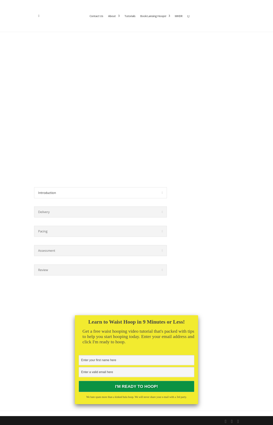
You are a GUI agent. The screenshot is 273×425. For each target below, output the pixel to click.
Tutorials (129, 16)
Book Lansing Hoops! (153, 16)
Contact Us (96, 16)
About (112, 16)
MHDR (178, 16)
